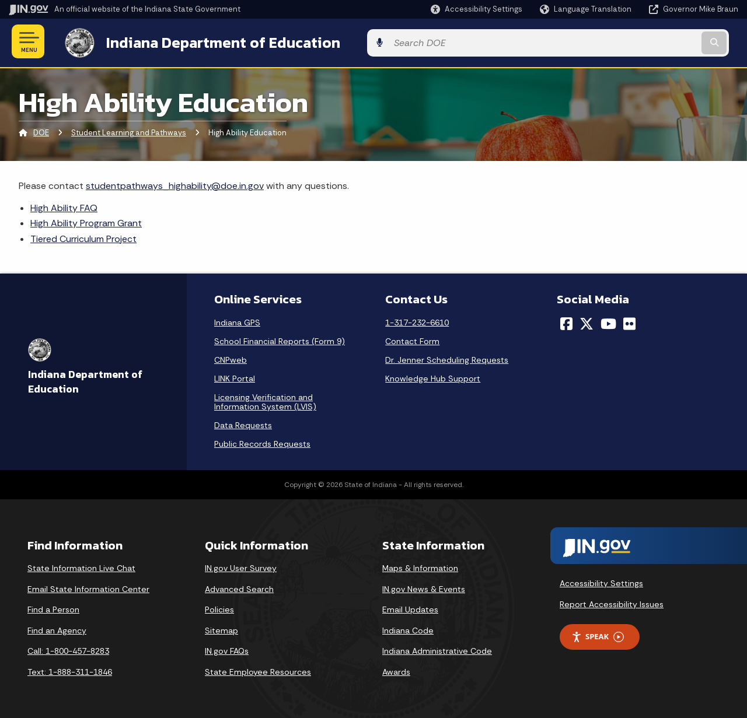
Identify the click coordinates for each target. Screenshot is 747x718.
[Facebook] (566, 321)
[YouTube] (608, 321)
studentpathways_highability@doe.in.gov (175, 183)
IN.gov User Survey (241, 566)
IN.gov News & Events (423, 587)
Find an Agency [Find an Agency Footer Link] (56, 628)
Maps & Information (420, 566)
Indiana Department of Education (212, 41)
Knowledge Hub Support (432, 376)
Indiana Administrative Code (437, 649)
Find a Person (53, 608)
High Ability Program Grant (86, 221)
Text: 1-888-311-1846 (69, 669)
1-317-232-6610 (417, 320)
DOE (41, 131)
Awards (396, 669)
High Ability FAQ (63, 205)
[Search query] (654, 41)
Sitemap (221, 628)
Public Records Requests (262, 441)
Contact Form (412, 339)
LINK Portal (234, 376)
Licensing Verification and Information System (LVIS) (265, 399)
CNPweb (230, 357)
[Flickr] (629, 321)
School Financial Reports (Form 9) (279, 339)
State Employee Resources (258, 669)
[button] (476, 9)
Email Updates (410, 608)
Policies (219, 608)
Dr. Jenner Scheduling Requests (446, 357)
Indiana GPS (237, 320)
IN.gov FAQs (227, 649)
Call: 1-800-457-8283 (68, 649)
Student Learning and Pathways (128, 131)
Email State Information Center (88, 587)
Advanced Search (239, 587)
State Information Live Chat (81, 566)
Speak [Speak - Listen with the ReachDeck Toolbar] (597, 634)
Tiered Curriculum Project (83, 236)
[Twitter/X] (587, 321)
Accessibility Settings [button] (601, 581)
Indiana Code (408, 628)
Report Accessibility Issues (612, 602)
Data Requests (243, 423)
